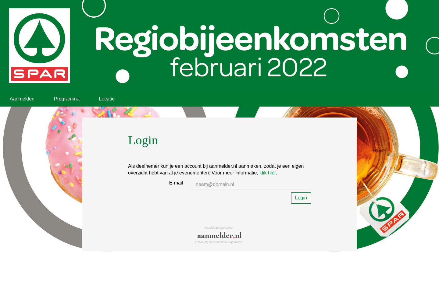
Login (301, 197)
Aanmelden (22, 98)
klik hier (267, 172)
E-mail (176, 182)
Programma (67, 98)
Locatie (107, 98)
